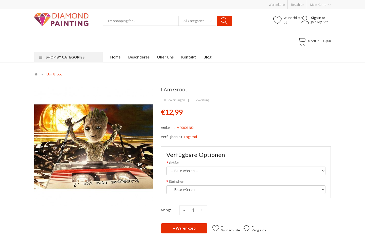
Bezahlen (297, 5)
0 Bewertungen (174, 100)
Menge (166, 210)
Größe (174, 162)
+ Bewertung (200, 100)
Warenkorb (277, 5)
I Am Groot (54, 74)
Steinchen (176, 181)
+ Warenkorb (184, 228)
